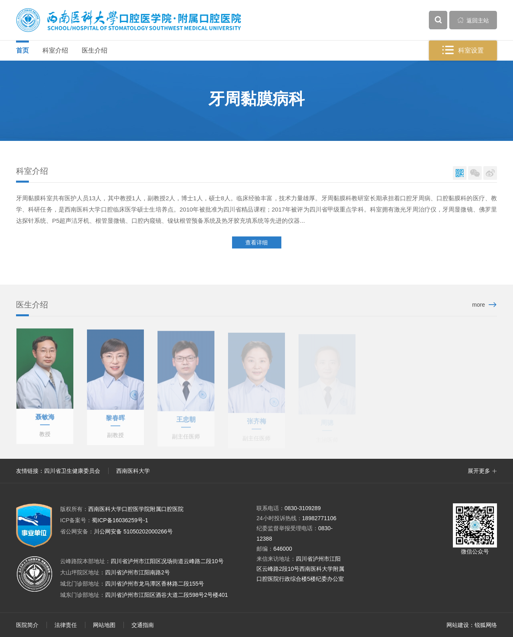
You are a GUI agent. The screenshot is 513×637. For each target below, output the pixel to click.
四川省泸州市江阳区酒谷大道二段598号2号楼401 (166, 595)
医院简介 (27, 625)
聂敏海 (45, 419)
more (478, 304)
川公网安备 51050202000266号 (116, 531)
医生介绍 (94, 50)
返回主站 (473, 20)
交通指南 (142, 625)
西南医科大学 (133, 471)
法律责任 (66, 625)
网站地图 (104, 625)
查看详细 (256, 243)
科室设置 (463, 50)
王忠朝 (186, 422)
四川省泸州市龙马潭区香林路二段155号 (154, 583)
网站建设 (457, 625)
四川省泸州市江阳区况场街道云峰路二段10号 (167, 561)
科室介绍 (55, 50)
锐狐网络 (486, 625)
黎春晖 (115, 421)
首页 (22, 50)
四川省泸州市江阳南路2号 (137, 572)
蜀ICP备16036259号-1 (104, 520)
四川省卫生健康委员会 (72, 471)
